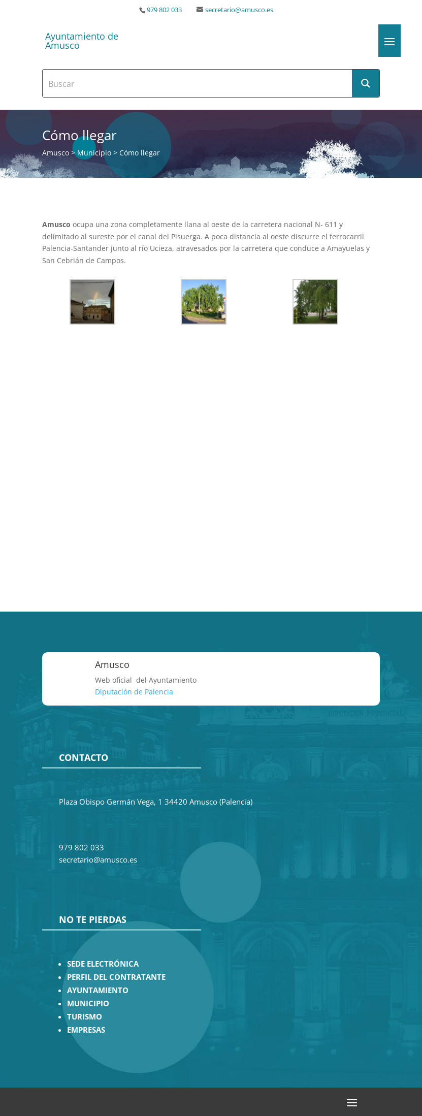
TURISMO (84, 1016)
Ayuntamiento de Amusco (81, 40)
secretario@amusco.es (239, 10)
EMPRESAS (86, 1030)
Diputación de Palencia (134, 691)
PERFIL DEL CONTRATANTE (116, 977)
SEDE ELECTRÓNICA (103, 964)
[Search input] (197, 83)
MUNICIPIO (88, 1003)
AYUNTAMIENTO (97, 990)
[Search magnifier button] (365, 83)
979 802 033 (164, 10)
